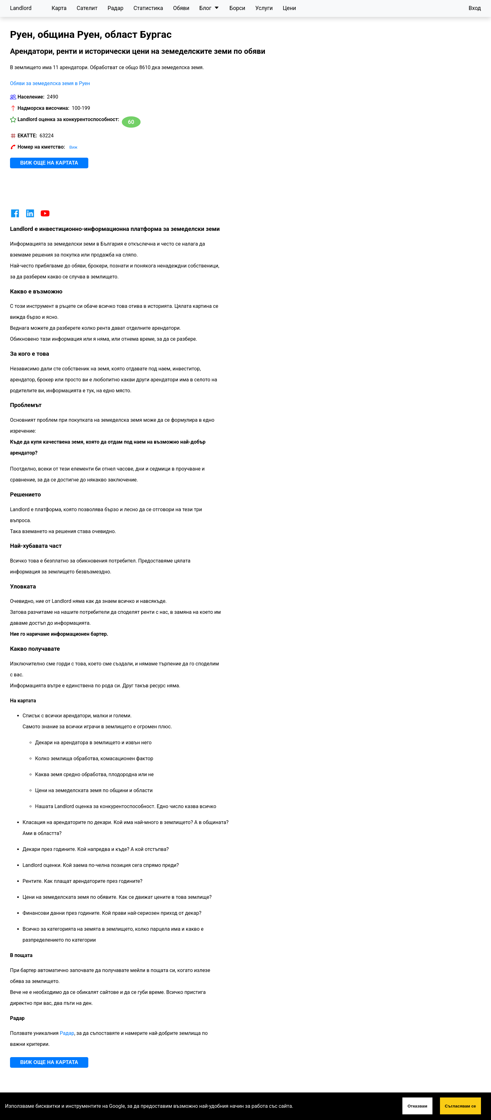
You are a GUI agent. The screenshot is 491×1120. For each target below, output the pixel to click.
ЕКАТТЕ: (27, 136)
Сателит (87, 8)
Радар (115, 8)
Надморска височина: (43, 108)
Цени (289, 8)
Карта (59, 8)
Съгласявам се (460, 1106)
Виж (73, 147)
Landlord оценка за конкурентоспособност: (68, 119)
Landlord (21, 8)
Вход (474, 8)
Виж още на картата (49, 162)
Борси (237, 8)
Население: (31, 97)
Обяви (181, 8)
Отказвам (417, 1106)
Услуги (264, 8)
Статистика (148, 8)
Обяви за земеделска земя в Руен (50, 83)
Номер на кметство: (41, 147)
